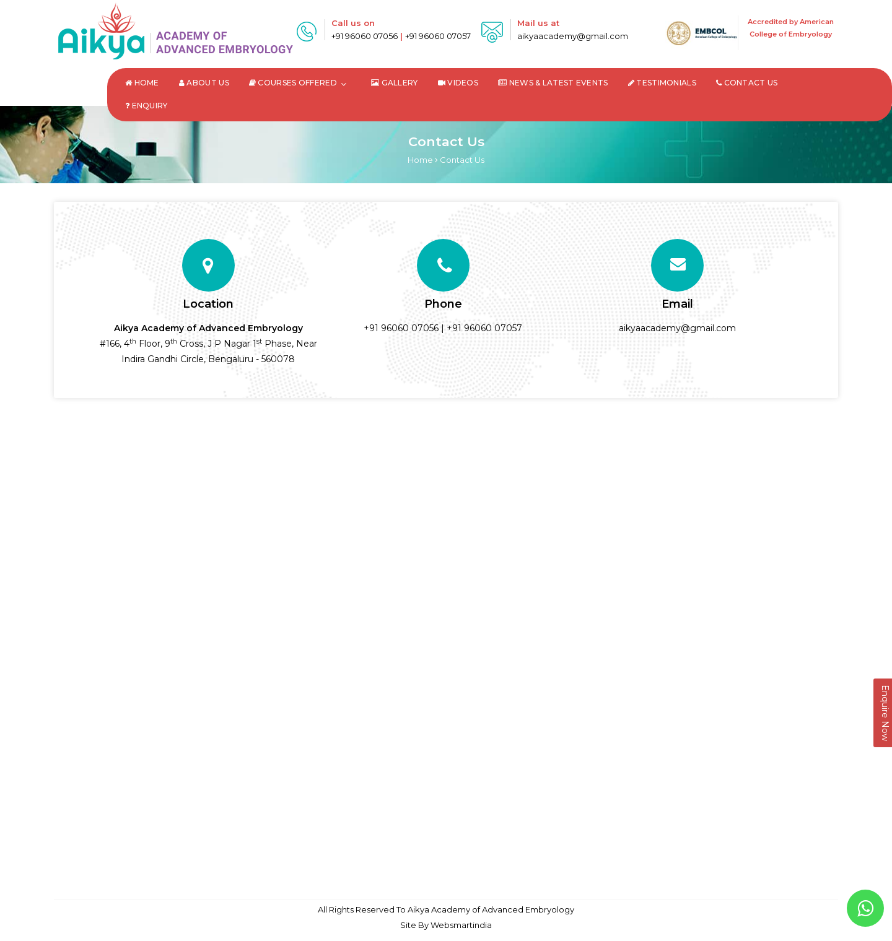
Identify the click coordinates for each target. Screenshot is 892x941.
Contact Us (747, 82)
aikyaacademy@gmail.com (572, 36)
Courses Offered (293, 82)
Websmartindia (461, 925)
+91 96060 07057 (438, 36)
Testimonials (662, 82)
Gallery (394, 82)
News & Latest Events (553, 82)
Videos (458, 82)
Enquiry (146, 105)
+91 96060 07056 (364, 36)
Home (142, 82)
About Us (204, 82)
